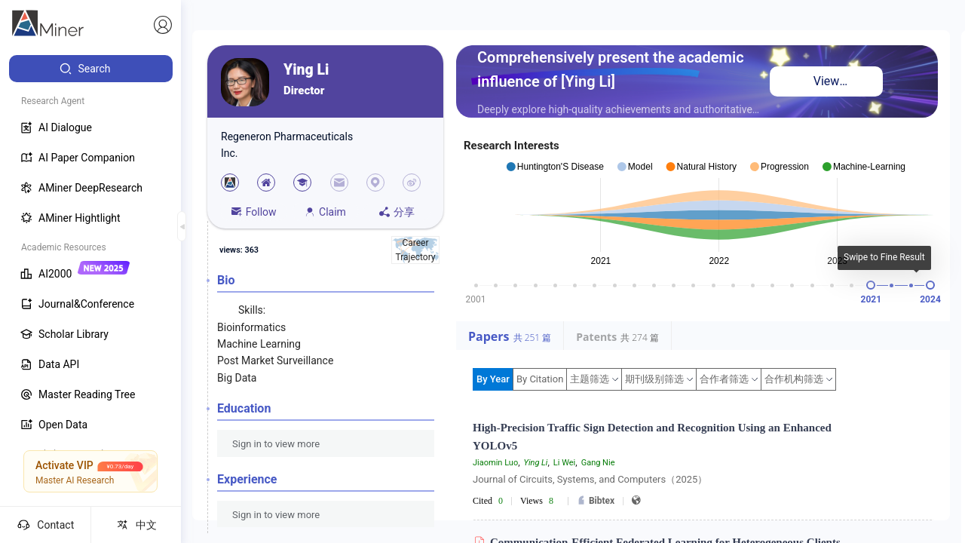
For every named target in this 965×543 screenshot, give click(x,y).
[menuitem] (91, 68)
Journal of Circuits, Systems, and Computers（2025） (590, 479)
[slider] (870, 285)
